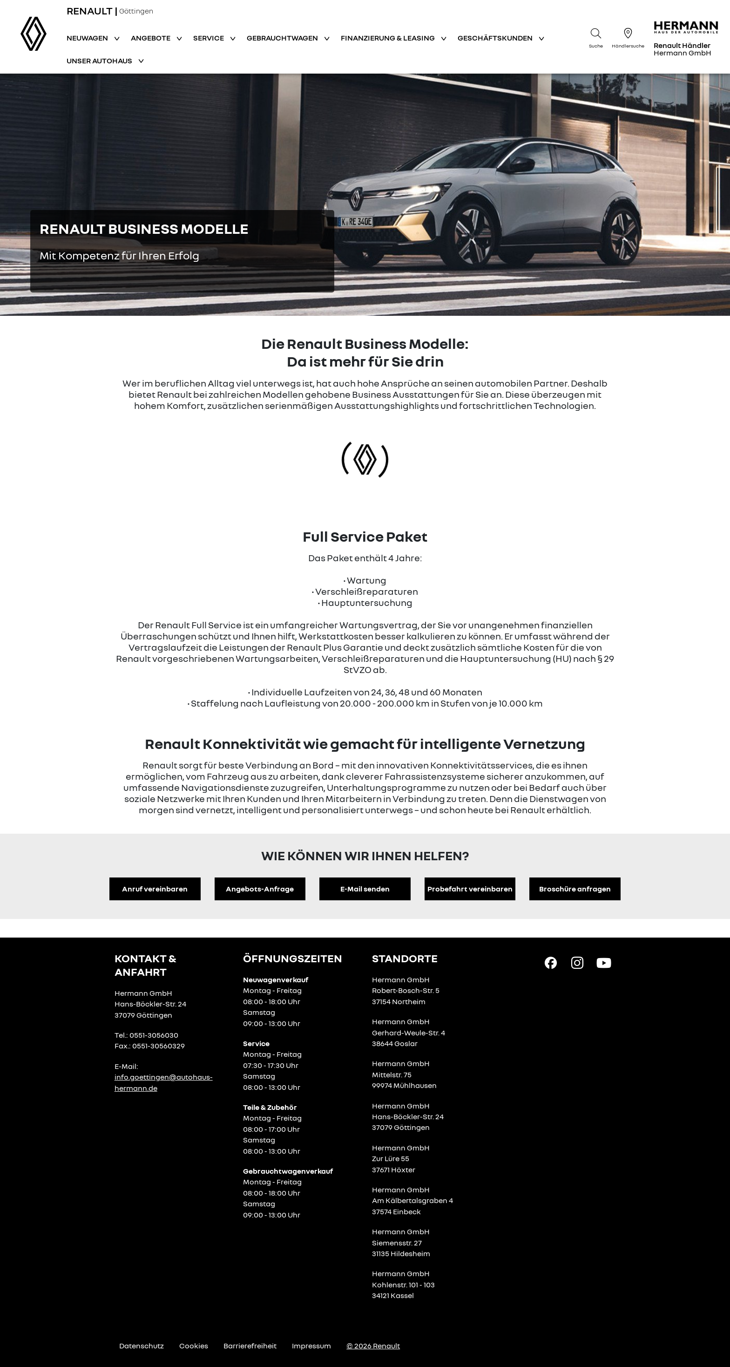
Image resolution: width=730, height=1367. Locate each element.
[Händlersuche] (628, 36)
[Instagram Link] (577, 962)
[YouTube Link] (603, 962)
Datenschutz (141, 1345)
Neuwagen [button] (88, 37)
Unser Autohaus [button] (100, 60)
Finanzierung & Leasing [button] (388, 37)
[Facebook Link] (550, 962)
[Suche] (596, 36)
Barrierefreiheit (250, 1345)
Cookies (193, 1345)
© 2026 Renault (373, 1345)
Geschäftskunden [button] (496, 37)
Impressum (311, 1345)
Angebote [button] (151, 37)
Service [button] (209, 37)
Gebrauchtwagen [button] (283, 37)
